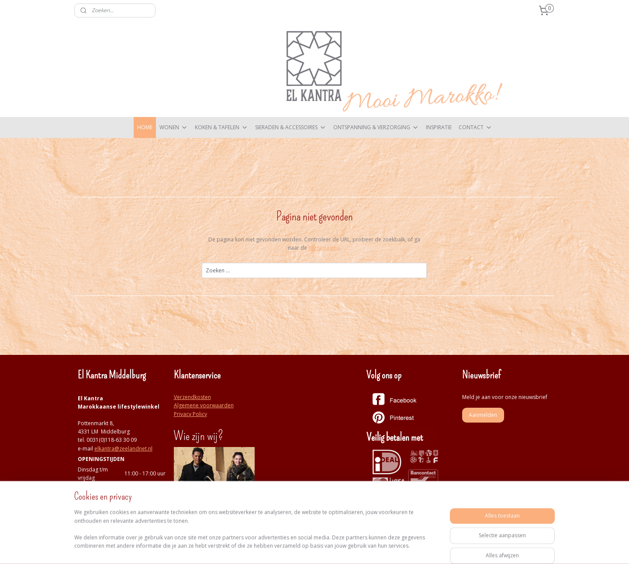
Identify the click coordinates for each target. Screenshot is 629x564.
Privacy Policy (190, 414)
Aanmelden (483, 415)
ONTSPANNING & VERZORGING (376, 127)
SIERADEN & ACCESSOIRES (290, 127)
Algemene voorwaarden (204, 405)
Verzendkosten (192, 397)
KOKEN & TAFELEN (221, 127)
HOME (144, 127)
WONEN (173, 127)
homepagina (324, 247)
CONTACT (475, 127)
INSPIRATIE (439, 127)
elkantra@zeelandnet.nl (123, 448)
